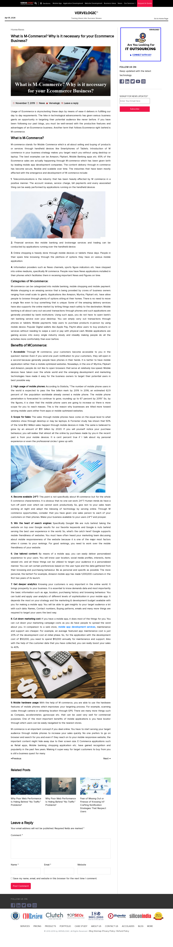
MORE (150, 926)
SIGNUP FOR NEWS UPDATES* (135, 99)
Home (14, 29)
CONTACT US (111, 926)
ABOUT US (96, 926)
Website (81, 864)
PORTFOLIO (65, 926)
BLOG (140, 926)
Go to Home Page (161, 19)
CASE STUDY (81, 926)
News (21, 29)
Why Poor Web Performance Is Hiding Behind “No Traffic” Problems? (26, 801)
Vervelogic (54, 103)
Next (107, 758)
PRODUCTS (50, 926)
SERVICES (25, 926)
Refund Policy (123, 931)
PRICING (37, 926)
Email (47, 865)
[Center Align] (37, 3)
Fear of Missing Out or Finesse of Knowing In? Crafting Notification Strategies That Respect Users (93, 805)
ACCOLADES (128, 926)
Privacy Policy (108, 931)
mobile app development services (76, 626)
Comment (17, 835)
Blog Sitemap (95, 931)
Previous (16, 758)
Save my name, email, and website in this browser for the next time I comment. (55, 878)
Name (15, 865)
